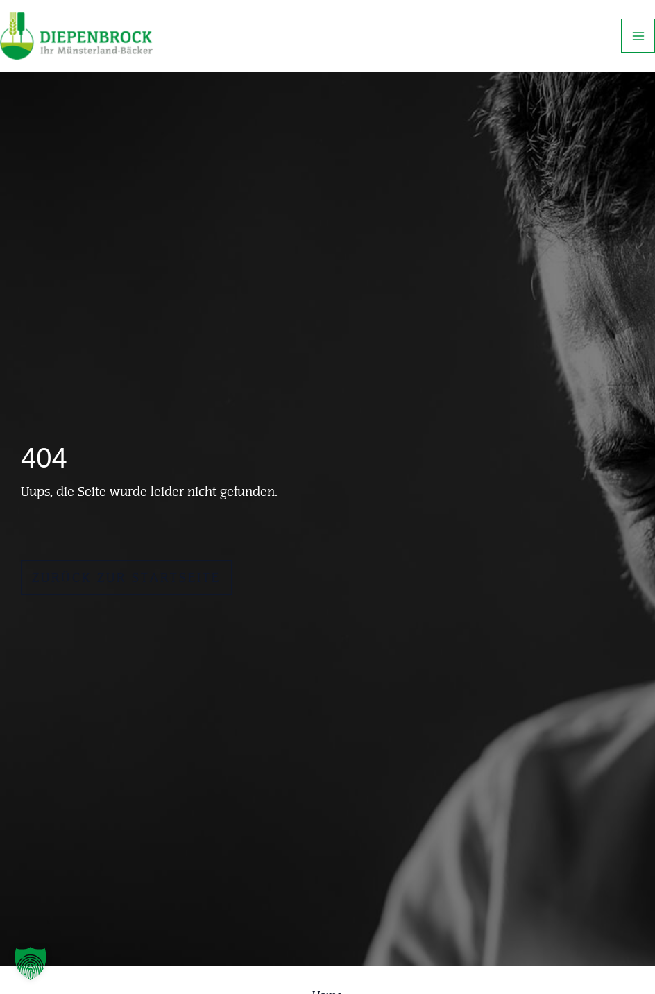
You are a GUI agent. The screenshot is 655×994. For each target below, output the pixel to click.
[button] (30, 963)
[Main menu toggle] (638, 36)
